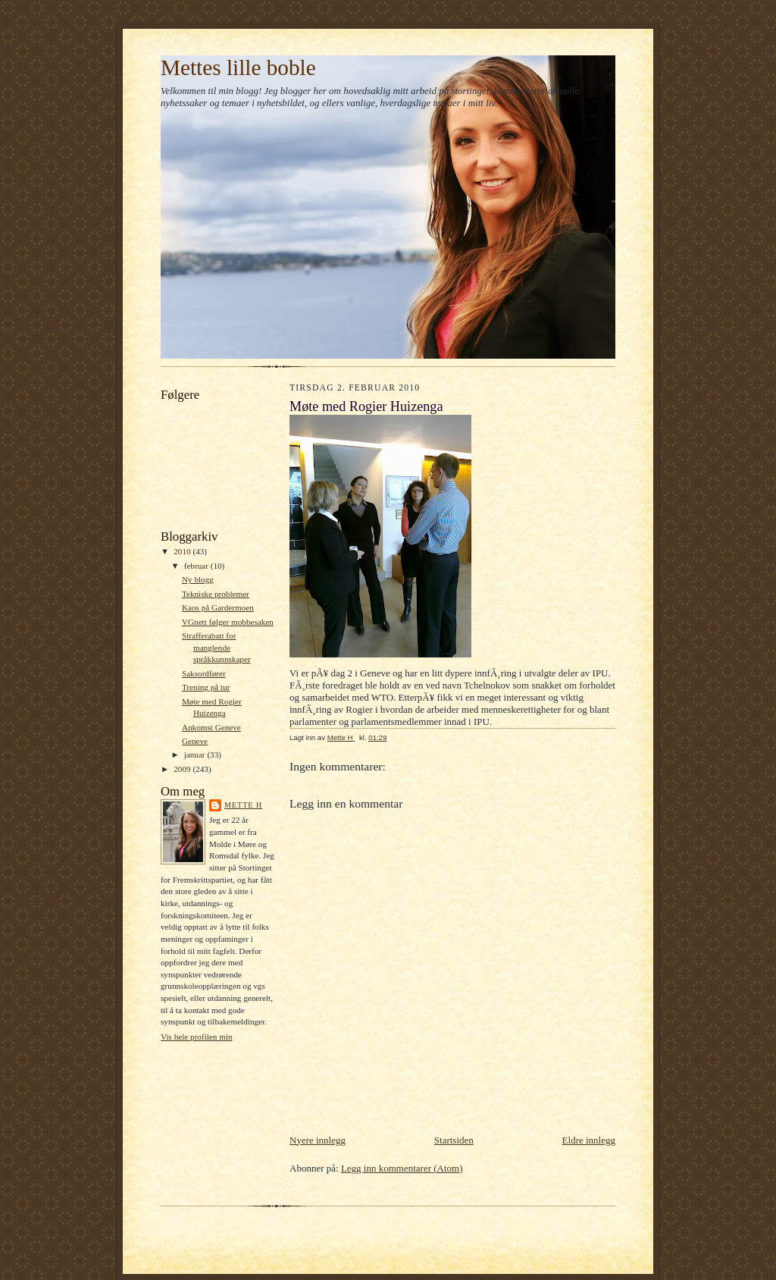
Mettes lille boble (238, 67)
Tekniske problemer (215, 593)
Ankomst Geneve (211, 727)
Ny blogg (198, 579)
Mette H (243, 805)
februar (197, 565)
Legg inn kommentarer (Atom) (402, 1168)
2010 (183, 551)
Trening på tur (206, 687)
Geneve (195, 740)
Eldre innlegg (588, 1140)
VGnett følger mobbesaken (228, 621)
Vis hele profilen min (197, 1036)
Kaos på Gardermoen (218, 607)
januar (196, 754)
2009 (183, 768)
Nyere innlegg (317, 1140)
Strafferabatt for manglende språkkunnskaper (216, 647)
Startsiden (454, 1140)
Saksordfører (204, 673)
